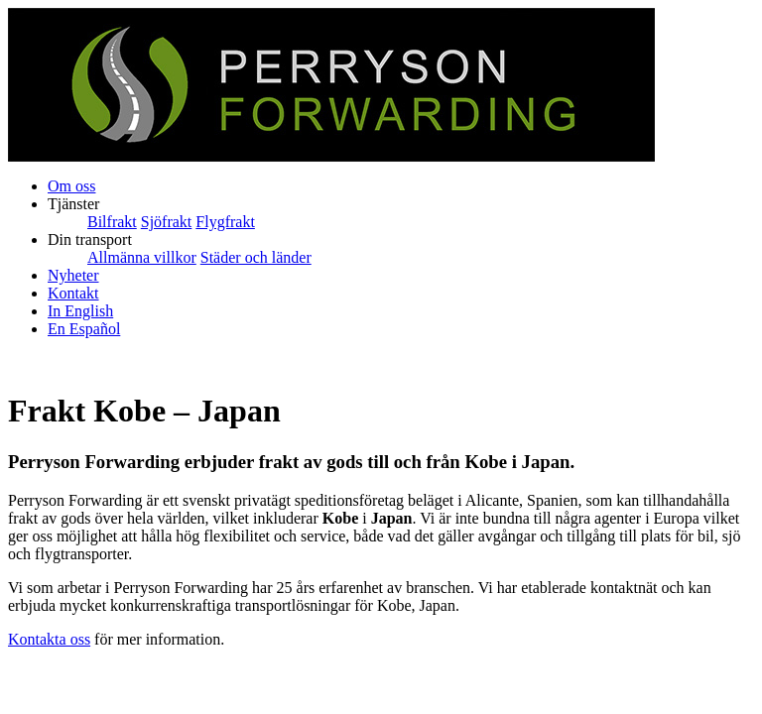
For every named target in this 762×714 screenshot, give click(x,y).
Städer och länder (256, 257)
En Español (84, 328)
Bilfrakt (112, 221)
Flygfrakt (225, 221)
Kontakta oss (49, 639)
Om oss (71, 186)
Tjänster (73, 203)
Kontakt (73, 293)
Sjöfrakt (166, 221)
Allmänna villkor (141, 257)
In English (80, 310)
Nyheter (73, 275)
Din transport (90, 239)
